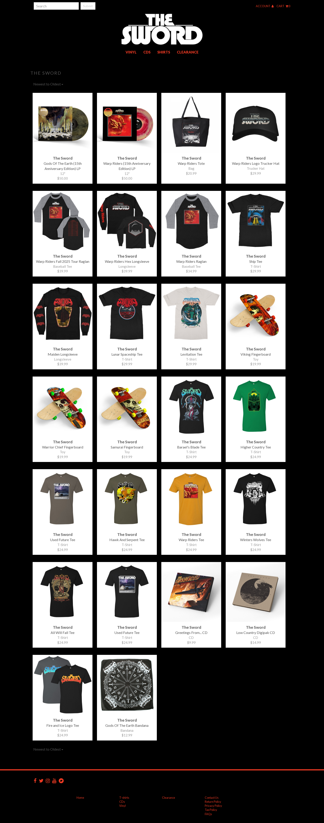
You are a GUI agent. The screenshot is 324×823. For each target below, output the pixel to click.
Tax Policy (211, 810)
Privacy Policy (213, 805)
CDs (147, 52)
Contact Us (211, 797)
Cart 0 (283, 6)
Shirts (163, 52)
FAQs (208, 814)
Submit (88, 6)
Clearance (187, 52)
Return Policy (213, 801)
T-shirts (124, 797)
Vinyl (131, 52)
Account (265, 6)
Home (80, 797)
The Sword (45, 73)
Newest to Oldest (48, 84)
